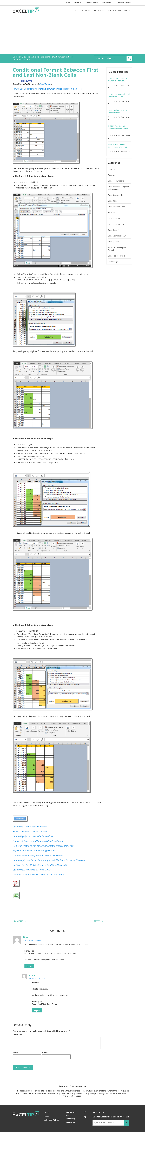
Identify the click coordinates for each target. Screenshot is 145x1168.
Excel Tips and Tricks (116, 256)
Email (45, 1052)
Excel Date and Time (116, 206)
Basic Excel (79, 10)
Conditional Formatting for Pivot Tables (31, 869)
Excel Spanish (113, 241)
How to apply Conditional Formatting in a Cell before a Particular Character (49, 860)
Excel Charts (111, 10)
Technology (127, 10)
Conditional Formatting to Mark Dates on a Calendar (38, 855)
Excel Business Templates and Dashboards (118, 187)
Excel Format (69, 1122)
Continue (112, 85)
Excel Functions (99, 10)
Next (97, 921)
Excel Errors (112, 212)
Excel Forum (106, 3)
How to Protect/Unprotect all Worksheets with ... (118, 79)
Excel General (113, 230)
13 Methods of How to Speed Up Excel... (117, 111)
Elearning (111, 175)
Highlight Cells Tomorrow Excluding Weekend (34, 850)
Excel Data (112, 201)
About (46, 1116)
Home (67, 3)
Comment (17, 1034)
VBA (119, 10)
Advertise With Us (91, 3)
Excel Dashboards (115, 195)
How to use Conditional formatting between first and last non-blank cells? (48, 88)
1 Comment (124, 151)
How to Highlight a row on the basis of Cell (33, 836)
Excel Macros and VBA (117, 236)
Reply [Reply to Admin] (37, 1010)
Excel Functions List (116, 224)
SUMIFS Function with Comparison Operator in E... (118, 128)
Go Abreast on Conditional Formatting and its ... (119, 95)
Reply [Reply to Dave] (29, 966)
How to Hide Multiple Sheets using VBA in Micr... (118, 145)
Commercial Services (122, 3)
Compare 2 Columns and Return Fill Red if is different (38, 841)
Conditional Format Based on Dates (30, 826)
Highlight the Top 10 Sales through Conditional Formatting (41, 865)
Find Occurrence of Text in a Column (30, 831)
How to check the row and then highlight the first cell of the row (43, 845)
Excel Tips (88, 10)
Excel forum (45, 84)
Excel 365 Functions (116, 181)
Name (16, 1052)
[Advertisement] (72, 34)
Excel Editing (69, 1118)
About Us (77, 3)
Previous (18, 921)
